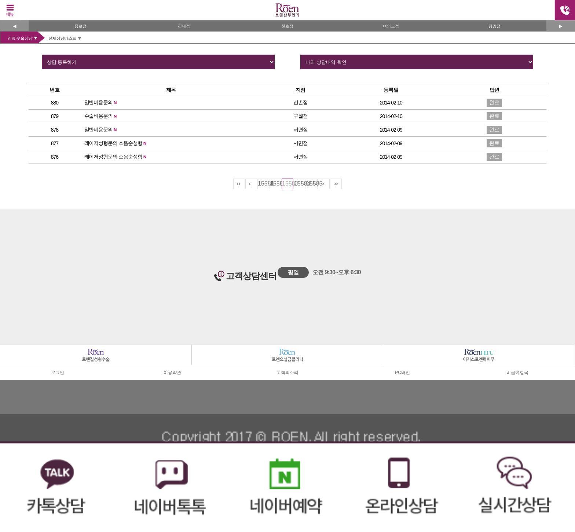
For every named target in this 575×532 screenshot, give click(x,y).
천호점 (287, 26)
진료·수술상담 (20, 38)
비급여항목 (517, 372)
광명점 (494, 26)
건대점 (184, 26)
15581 (263, 183)
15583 (287, 183)
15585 (312, 183)
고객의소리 (287, 372)
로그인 (57, 372)
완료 (494, 102)
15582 (275, 183)
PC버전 (402, 372)
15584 (299, 183)
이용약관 (172, 372)
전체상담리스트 (62, 38)
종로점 (80, 26)
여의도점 (391, 26)
